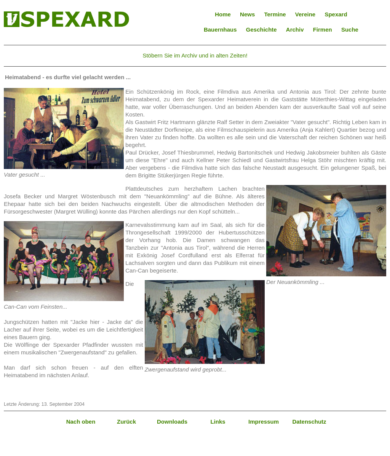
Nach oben (81, 421)
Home (223, 14)
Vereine (305, 14)
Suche (349, 29)
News (247, 14)
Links (217, 421)
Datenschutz (309, 421)
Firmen (322, 29)
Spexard (335, 14)
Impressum (263, 421)
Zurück (126, 421)
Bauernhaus (220, 29)
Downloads (172, 421)
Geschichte (261, 29)
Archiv (295, 29)
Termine (275, 14)
